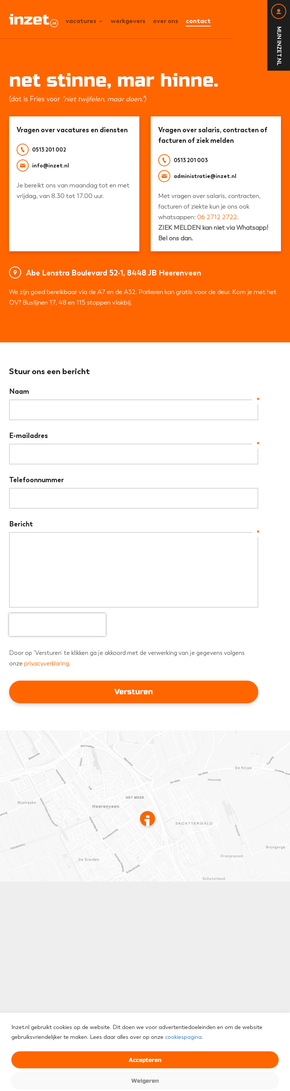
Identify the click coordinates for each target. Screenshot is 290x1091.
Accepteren (145, 1060)
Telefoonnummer (36, 480)
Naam (133, 391)
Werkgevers (128, 21)
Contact (198, 21)
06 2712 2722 (217, 217)
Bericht (133, 524)
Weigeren (145, 1080)
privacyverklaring (46, 663)
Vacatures (81, 21)
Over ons (165, 21)
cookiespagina (183, 1037)
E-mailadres (133, 436)
